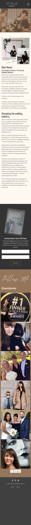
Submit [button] (15, 263)
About (12, 487)
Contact (18, 487)
